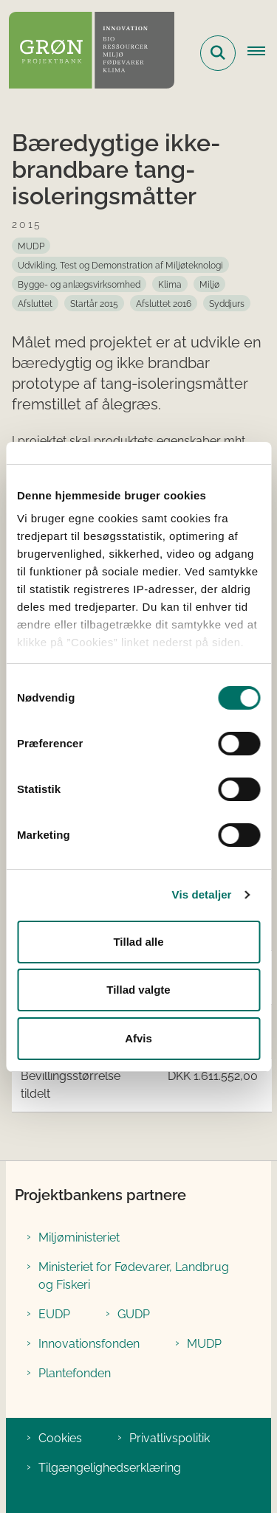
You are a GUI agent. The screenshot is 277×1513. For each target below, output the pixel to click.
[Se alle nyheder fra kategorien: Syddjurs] (226, 303)
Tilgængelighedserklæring (109, 1468)
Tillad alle (138, 941)
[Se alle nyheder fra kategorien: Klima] (170, 284)
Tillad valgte (138, 989)
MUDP (204, 1344)
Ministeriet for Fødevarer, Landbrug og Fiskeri (133, 1276)
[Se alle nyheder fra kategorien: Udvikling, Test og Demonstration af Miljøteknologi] (120, 265)
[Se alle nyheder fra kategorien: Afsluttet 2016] (163, 303)
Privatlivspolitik (169, 1438)
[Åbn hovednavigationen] (262, 53)
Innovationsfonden (89, 1344)
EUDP (54, 1314)
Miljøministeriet (79, 1237)
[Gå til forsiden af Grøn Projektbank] (87, 53)
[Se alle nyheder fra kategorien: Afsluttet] (35, 303)
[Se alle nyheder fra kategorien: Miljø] (209, 284)
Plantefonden (74, 1373)
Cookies (60, 1438)
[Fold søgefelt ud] (218, 53)
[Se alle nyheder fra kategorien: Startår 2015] (94, 303)
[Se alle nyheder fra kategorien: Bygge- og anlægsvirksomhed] (79, 284)
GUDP (133, 1314)
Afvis (138, 1038)
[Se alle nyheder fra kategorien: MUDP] (31, 246)
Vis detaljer (202, 894)
